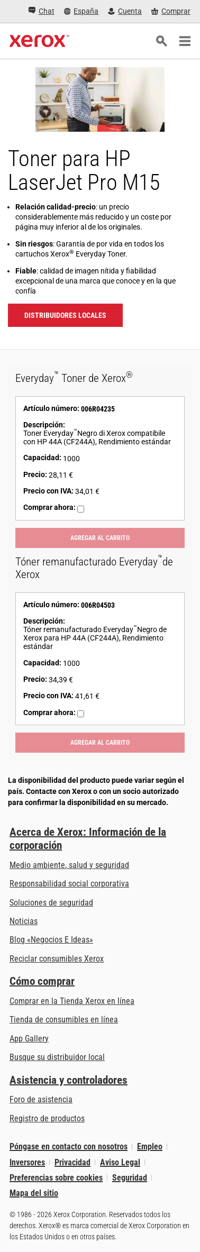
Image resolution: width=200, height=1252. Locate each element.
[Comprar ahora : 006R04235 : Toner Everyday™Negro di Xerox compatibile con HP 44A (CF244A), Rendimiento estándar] (80, 509)
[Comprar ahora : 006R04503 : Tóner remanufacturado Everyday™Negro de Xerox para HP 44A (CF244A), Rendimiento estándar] (80, 713)
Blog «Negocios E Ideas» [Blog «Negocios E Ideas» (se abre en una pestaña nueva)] (51, 940)
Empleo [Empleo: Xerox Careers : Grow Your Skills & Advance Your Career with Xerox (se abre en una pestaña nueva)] (149, 1146)
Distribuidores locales (65, 315)
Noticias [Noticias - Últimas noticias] (24, 921)
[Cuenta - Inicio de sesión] (125, 11)
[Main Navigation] (184, 41)
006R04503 (98, 605)
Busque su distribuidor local (57, 1057)
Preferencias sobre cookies (56, 1178)
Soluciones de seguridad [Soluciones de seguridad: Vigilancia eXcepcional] (51, 903)
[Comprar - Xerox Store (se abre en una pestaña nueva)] (170, 11)
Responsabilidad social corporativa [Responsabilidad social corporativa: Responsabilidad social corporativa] (69, 884)
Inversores (27, 1162)
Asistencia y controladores (69, 1080)
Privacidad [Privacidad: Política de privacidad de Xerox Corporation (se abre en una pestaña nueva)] (72, 1162)
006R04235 (98, 409)
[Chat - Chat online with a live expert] (41, 11)
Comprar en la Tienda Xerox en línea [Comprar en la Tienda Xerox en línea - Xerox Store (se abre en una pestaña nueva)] (72, 1001)
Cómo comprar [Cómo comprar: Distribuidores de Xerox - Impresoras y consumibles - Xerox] (42, 981)
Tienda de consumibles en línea (64, 1020)
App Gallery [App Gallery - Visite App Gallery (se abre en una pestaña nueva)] (29, 1039)
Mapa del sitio (34, 1193)
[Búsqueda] (161, 41)
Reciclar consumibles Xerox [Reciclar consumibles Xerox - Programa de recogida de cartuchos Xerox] (57, 959)
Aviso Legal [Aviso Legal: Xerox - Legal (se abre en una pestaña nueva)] (120, 1162)
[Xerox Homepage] (39, 41)
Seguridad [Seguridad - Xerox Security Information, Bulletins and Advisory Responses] (129, 1178)
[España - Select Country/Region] (81, 11)
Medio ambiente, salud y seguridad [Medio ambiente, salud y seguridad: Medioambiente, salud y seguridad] (69, 865)
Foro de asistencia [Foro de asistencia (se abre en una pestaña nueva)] (41, 1099)
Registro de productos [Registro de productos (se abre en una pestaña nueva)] (47, 1118)
